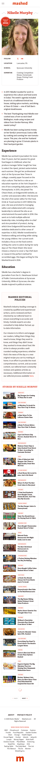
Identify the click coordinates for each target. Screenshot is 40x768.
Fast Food (21, 575)
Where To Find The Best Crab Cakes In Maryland (26, 484)
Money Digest (19, 739)
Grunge (17, 735)
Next (24, 698)
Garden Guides (31, 733)
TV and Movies (22, 470)
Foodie (8, 733)
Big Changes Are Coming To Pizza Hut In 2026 (26, 397)
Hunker (18, 737)
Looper (9, 739)
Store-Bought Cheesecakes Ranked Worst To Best (27, 527)
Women (28, 749)
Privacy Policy (24, 715)
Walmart (21, 596)
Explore (33, 730)
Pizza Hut (21, 392)
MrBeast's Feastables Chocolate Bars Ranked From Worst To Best (26, 622)
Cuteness (24, 730)
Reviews (20, 431)
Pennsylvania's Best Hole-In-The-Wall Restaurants (27, 591)
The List (31, 746)
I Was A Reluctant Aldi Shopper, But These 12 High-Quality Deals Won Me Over (26, 462)
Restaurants (22, 443)
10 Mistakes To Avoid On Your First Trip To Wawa (26, 406)
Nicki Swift (30, 739)
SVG (28, 744)
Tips (19, 661)
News (19, 532)
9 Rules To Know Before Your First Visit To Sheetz (27, 426)
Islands (25, 737)
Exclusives (21, 629)
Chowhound (14, 730)
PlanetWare (21, 742)
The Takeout (11, 749)
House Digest (8, 737)
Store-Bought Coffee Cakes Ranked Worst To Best (27, 569)
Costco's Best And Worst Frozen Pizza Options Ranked (26, 655)
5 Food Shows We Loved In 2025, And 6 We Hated (27, 474)
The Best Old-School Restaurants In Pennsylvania (25, 549)
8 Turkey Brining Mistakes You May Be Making (27, 559)
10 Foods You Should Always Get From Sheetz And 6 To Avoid (26, 580)
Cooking (20, 412)
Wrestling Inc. (20, 751)
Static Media (14, 719)
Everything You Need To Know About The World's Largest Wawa (27, 643)
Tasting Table (8, 746)
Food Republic (18, 733)
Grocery (20, 489)
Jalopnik (33, 737)
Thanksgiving (22, 555)
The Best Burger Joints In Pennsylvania (27, 507)
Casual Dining (22, 503)
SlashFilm (11, 744)
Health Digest (27, 735)
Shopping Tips (22, 523)
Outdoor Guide (9, 742)
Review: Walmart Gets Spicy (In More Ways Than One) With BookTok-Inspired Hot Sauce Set (27, 680)
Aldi (19, 456)
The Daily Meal (20, 746)
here (31, 376)
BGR (6, 730)
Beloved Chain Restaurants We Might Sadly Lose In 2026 (26, 538)
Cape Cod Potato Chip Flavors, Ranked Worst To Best (27, 437)
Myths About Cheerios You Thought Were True (27, 612)
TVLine (20, 749)
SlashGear (21, 744)
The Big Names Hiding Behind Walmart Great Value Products (26, 601)
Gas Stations (22, 402)
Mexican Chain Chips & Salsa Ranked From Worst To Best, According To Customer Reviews (27, 449)
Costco (20, 649)
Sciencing (30, 742)
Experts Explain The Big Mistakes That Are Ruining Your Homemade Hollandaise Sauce (26, 667)
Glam (10, 735)
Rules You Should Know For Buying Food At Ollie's (27, 517)
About (11, 715)
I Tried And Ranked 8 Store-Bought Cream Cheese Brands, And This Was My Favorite (26, 496)
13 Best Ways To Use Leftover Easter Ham (25, 416)
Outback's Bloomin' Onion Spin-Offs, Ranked (27, 633)
